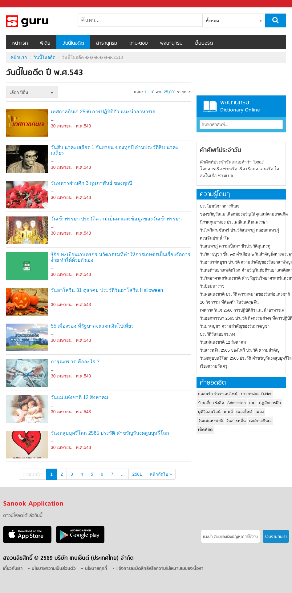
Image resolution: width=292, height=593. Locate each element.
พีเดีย (45, 43)
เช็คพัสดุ (205, 429)
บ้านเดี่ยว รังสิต (211, 403)
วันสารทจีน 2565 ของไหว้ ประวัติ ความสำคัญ (239, 350)
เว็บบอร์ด (204, 43)
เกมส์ (228, 411)
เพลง (259, 411)
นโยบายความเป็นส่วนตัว (54, 568)
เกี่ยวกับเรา (12, 568)
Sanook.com (18, 4)
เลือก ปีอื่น (19, 92)
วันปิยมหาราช (212, 286)
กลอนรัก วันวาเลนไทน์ (217, 394)
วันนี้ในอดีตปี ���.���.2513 (38, 21)
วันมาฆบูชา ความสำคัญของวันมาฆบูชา (235, 326)
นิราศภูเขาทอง (212, 222)
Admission (236, 403)
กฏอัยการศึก (270, 403)
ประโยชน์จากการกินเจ (220, 206)
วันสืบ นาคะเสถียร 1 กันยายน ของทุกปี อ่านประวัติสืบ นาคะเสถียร (115, 150)
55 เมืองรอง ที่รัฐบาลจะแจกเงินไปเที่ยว (92, 326)
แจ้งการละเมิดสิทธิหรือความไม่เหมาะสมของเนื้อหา (159, 568)
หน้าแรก (20, 43)
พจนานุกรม (171, 43)
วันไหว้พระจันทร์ (214, 230)
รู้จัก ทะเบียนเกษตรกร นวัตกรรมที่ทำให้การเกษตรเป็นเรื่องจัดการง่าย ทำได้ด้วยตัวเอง (120, 257)
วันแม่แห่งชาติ (210, 420)
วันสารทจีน (236, 420)
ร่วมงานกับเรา (276, 537)
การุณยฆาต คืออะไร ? (75, 361)
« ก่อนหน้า (33, 474)
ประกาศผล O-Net (256, 394)
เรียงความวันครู (213, 366)
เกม (252, 403)
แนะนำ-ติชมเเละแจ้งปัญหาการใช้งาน (230, 537)
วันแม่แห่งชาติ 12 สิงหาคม (79, 397)
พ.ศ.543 (83, 125)
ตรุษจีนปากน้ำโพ (214, 238)
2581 (137, 474)
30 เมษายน (61, 125)
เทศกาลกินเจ (260, 420)
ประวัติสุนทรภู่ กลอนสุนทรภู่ (254, 230)
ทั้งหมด (212, 20)
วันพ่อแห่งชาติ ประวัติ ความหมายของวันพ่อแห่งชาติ (245, 294)
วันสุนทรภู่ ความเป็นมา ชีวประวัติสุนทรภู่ (235, 246)
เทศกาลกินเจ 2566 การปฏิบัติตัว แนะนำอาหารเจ (103, 111)
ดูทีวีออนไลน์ (209, 411)
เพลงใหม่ (244, 411)
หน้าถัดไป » (161, 474)
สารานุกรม (106, 43)
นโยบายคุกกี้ (96, 568)
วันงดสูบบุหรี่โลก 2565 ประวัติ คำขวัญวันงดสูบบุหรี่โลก (110, 433)
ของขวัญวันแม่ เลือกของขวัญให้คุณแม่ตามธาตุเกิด (244, 214)
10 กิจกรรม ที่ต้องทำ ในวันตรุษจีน (229, 302)
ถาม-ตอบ (138, 43)
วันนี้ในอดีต (73, 43)
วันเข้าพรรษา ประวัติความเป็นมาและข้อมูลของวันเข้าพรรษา (116, 218)
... (123, 474)
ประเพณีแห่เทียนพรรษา (247, 222)
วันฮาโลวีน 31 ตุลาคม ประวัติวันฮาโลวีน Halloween (107, 290)
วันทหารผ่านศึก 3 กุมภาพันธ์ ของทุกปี (91, 183)
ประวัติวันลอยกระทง (217, 334)
